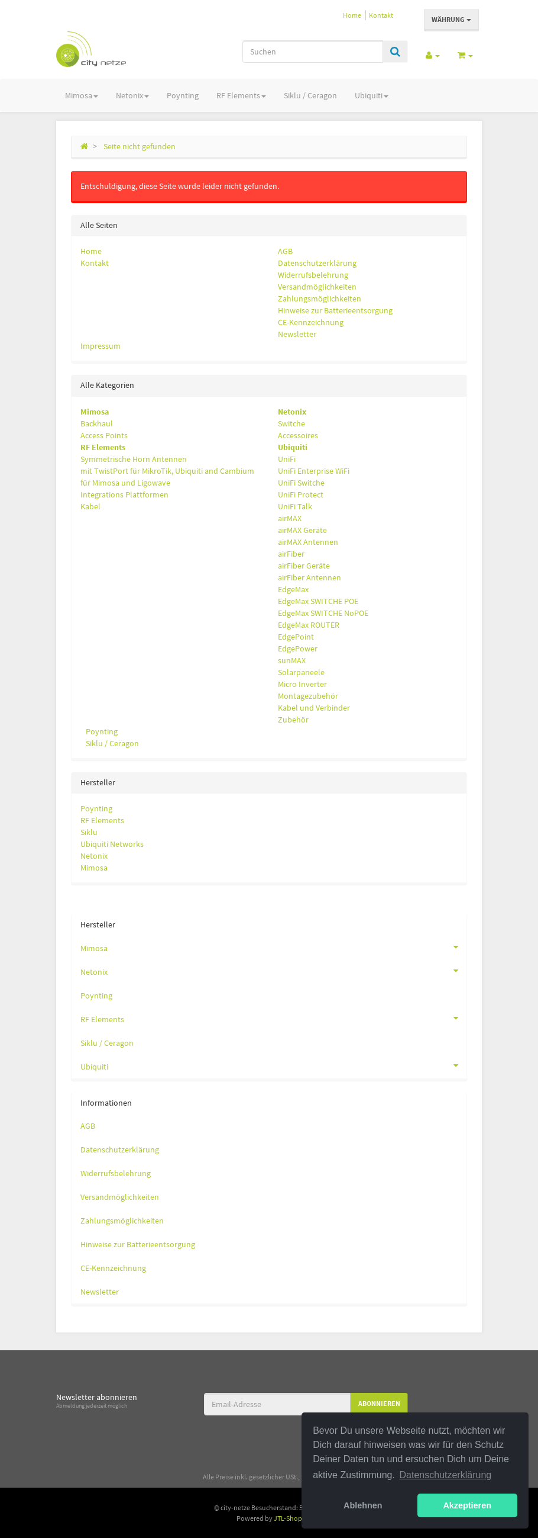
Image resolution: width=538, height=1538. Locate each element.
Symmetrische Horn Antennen (133, 459)
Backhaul (96, 423)
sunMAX (292, 660)
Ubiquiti (371, 95)
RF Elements (241, 95)
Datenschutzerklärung (317, 263)
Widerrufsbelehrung (313, 274)
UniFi (287, 459)
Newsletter (297, 334)
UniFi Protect (300, 494)
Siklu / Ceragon (310, 95)
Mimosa (81, 95)
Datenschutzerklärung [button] (446, 1475)
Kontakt (381, 15)
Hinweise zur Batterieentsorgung (335, 310)
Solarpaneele (301, 672)
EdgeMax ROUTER (308, 624)
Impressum (100, 346)
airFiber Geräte (304, 565)
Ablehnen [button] (363, 1505)
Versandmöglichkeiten (317, 286)
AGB (285, 251)
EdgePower (297, 648)
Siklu (89, 832)
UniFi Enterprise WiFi (313, 470)
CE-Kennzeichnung (310, 322)
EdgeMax (293, 589)
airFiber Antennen (309, 577)
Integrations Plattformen (124, 494)
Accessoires (298, 435)
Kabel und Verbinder (314, 707)
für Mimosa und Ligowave (125, 482)
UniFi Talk (295, 506)
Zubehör (293, 719)
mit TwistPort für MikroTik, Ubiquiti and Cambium (167, 470)
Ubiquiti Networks (112, 844)
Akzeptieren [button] (467, 1505)
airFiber (291, 553)
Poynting (183, 95)
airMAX (290, 518)
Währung (451, 19)
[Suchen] (312, 51)
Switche (291, 423)
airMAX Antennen (308, 542)
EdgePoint (296, 636)
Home (352, 15)
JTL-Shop (288, 1518)
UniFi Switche (301, 482)
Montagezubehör (308, 696)
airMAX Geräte (302, 530)
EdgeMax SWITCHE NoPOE (323, 613)
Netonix (132, 95)
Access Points (104, 435)
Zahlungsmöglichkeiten (319, 298)
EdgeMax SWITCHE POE (318, 601)
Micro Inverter (302, 684)
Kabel (90, 506)
